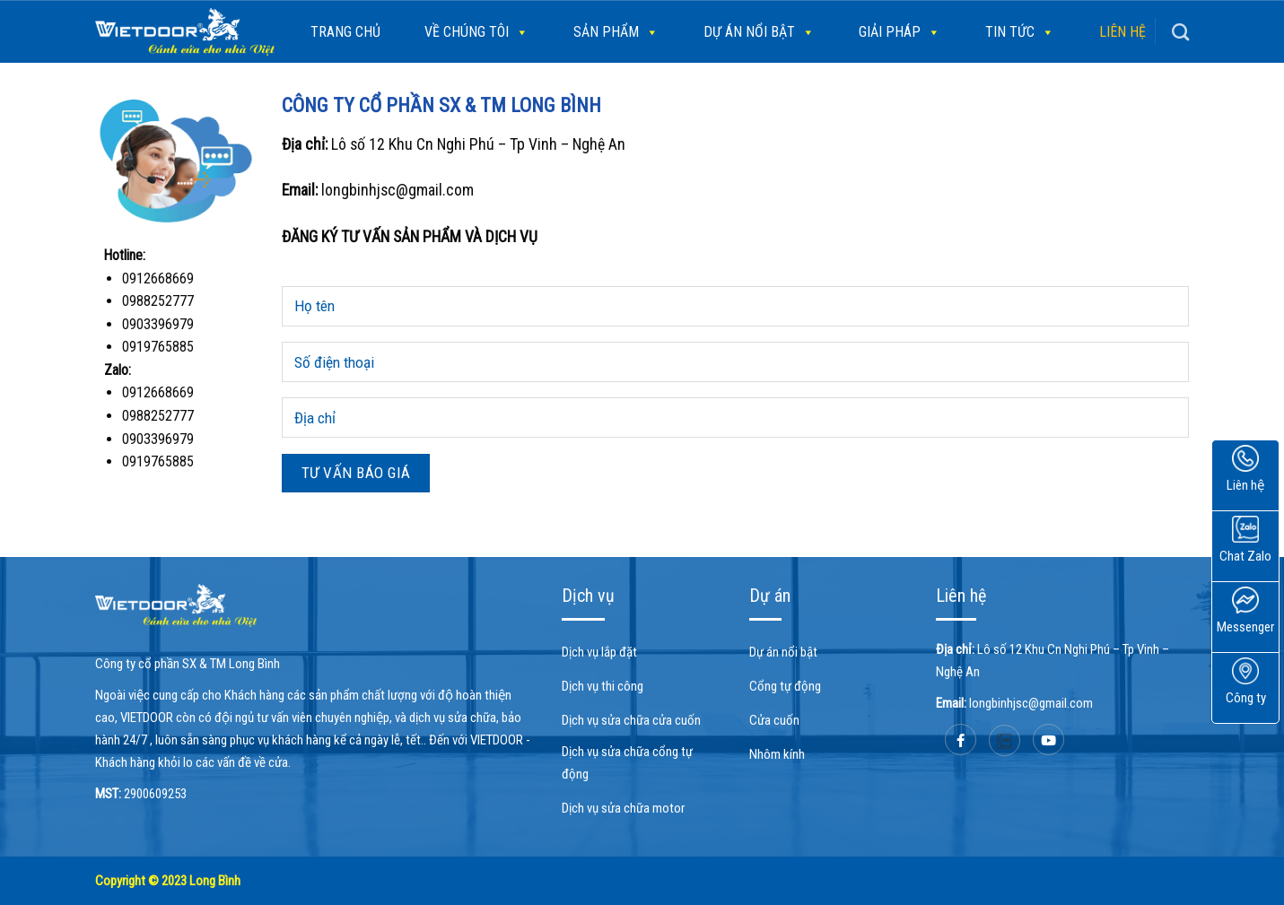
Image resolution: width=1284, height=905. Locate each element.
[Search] (1180, 32)
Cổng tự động (785, 686)
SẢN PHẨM (616, 32)
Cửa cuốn (774, 720)
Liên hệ (1122, 31)
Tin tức (1019, 32)
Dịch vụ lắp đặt (599, 652)
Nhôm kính (777, 754)
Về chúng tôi (476, 32)
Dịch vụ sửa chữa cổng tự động (627, 763)
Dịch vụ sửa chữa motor (623, 808)
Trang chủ (345, 31)
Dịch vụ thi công (602, 686)
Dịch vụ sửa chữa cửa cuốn (631, 720)
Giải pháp (899, 32)
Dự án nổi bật (759, 32)
